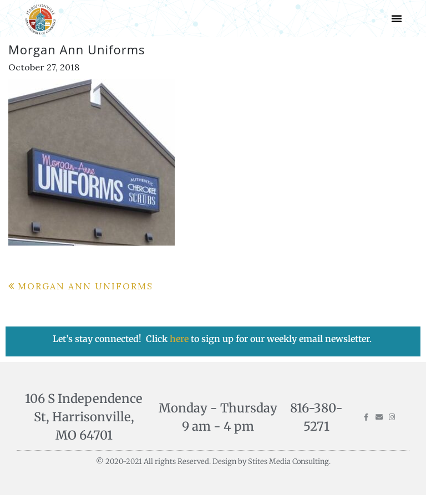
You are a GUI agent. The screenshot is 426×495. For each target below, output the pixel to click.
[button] (396, 18)
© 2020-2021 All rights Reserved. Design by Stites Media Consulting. (213, 461)
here (180, 338)
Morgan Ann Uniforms (85, 286)
